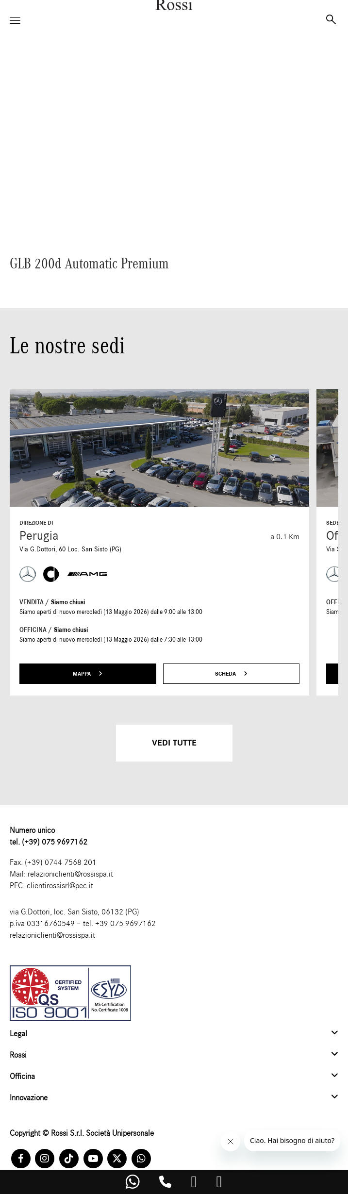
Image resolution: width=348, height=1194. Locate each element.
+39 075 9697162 (125, 923)
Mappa (87, 674)
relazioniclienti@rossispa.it (70, 874)
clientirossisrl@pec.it (60, 885)
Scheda (231, 674)
